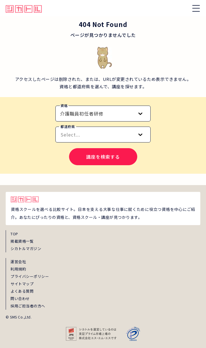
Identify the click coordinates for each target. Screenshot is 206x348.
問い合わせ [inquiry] (20, 298)
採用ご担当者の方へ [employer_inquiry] (28, 306)
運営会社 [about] (18, 261)
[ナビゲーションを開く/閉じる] (196, 8)
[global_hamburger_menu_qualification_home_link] (24, 8)
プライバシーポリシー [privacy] (30, 276)
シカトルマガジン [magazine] (26, 248)
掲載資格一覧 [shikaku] (22, 241)
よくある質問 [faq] (22, 291)
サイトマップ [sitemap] (22, 283)
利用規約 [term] (18, 269)
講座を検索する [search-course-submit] (103, 156)
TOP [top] (14, 233)
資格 (64, 105)
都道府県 (68, 126)
